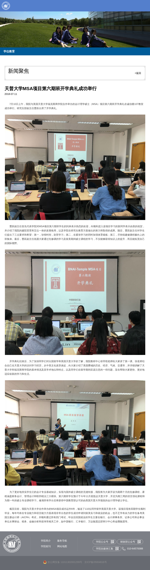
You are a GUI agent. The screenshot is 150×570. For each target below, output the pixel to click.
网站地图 (62, 546)
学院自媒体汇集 (104, 548)
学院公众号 (102, 541)
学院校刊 (46, 546)
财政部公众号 (127, 541)
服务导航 (62, 540)
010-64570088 (135, 548)
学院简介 (46, 540)
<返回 (138, 73)
